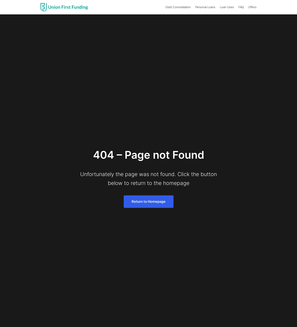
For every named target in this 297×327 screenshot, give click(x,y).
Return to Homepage (149, 202)
